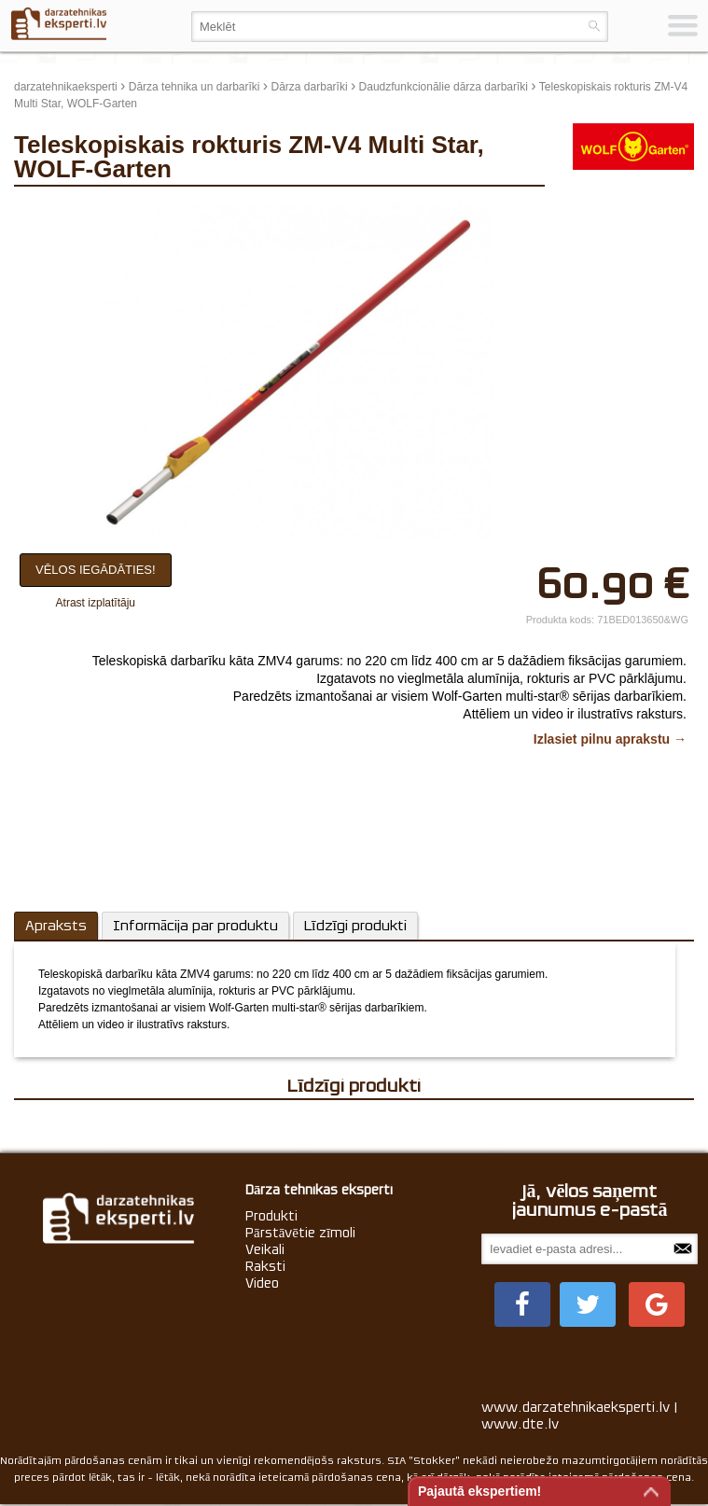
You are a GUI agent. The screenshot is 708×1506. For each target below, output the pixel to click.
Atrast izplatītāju (95, 602)
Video (262, 1283)
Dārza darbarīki (309, 86)
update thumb (596, 209)
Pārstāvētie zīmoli (300, 1232)
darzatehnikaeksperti (66, 86)
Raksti (265, 1266)
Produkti (271, 1215)
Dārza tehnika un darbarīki (194, 86)
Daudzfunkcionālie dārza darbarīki (443, 86)
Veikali (265, 1249)
